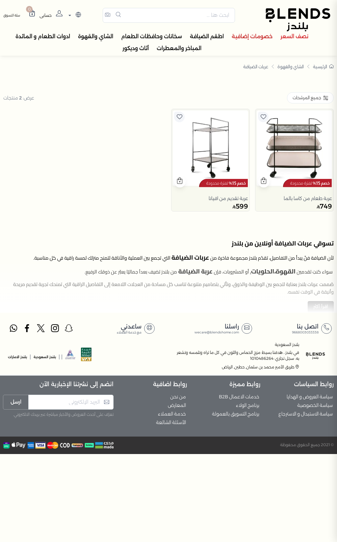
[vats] (86, 444)
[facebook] (27, 417)
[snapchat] (69, 417)
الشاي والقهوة (290, 67)
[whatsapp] (13, 417)
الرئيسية (323, 67)
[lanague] (74, 16)
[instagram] (55, 417)
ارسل (16, 490)
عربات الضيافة (255, 67)
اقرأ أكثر (320, 394)
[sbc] (70, 444)
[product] (294, 236)
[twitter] (41, 417)
